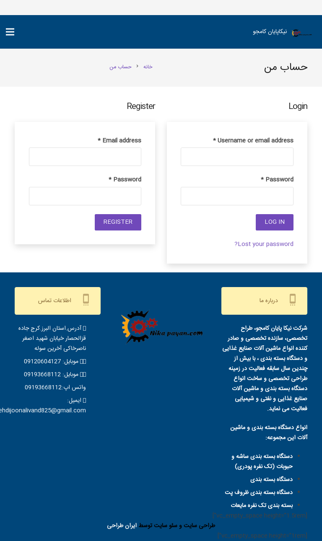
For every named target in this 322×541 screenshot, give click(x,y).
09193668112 (42, 375)
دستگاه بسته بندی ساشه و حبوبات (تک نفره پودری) (262, 462)
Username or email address (253, 141)
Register (118, 222)
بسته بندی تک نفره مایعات (262, 506)
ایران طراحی (122, 526)
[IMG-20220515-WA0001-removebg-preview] (301, 33)
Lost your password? (263, 244)
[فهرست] (10, 31)
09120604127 (42, 362)
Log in (275, 222)
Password (277, 180)
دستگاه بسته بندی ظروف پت (259, 493)
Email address (119, 141)
